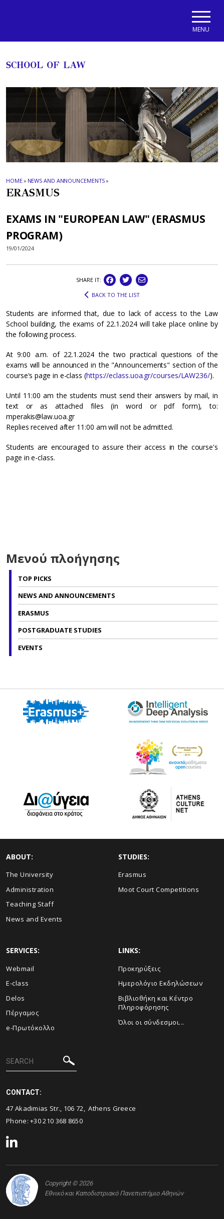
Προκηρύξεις (139, 968)
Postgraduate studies (60, 630)
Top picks (35, 578)
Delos (15, 998)
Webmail (20, 968)
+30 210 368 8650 (56, 1120)
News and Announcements (66, 181)
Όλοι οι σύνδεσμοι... (151, 1022)
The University (29, 874)
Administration (30, 889)
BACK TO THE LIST (112, 295)
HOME (14, 181)
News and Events (34, 919)
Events (30, 647)
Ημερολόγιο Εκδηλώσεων (160, 983)
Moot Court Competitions (158, 889)
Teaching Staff (30, 903)
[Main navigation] (200, 21)
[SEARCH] (41, 1062)
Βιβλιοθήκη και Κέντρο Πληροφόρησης (155, 1003)
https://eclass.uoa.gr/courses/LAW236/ (148, 375)
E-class (17, 983)
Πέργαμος (22, 1012)
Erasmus (33, 613)
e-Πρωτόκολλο (30, 1027)
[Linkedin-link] (12, 1143)
